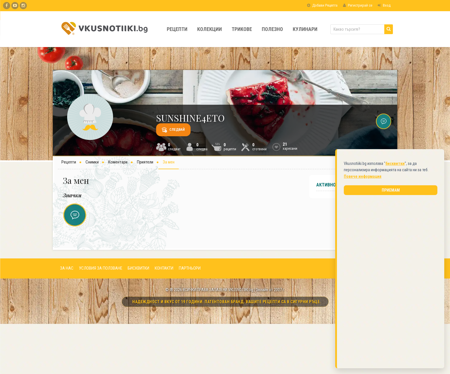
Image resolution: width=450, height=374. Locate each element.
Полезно (272, 29)
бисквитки (395, 162)
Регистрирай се (357, 5)
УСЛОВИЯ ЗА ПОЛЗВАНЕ (100, 268)
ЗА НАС (66, 268)
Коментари (117, 162)
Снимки (92, 162)
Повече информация (362, 175)
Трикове (242, 29)
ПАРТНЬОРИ (190, 268)
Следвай (173, 130)
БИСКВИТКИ (138, 268)
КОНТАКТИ (164, 268)
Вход (384, 5)
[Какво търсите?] (361, 29)
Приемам (391, 189)
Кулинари (305, 29)
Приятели (145, 162)
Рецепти (177, 29)
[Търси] (388, 29)
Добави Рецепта (322, 5)
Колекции (209, 29)
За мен (168, 162)
